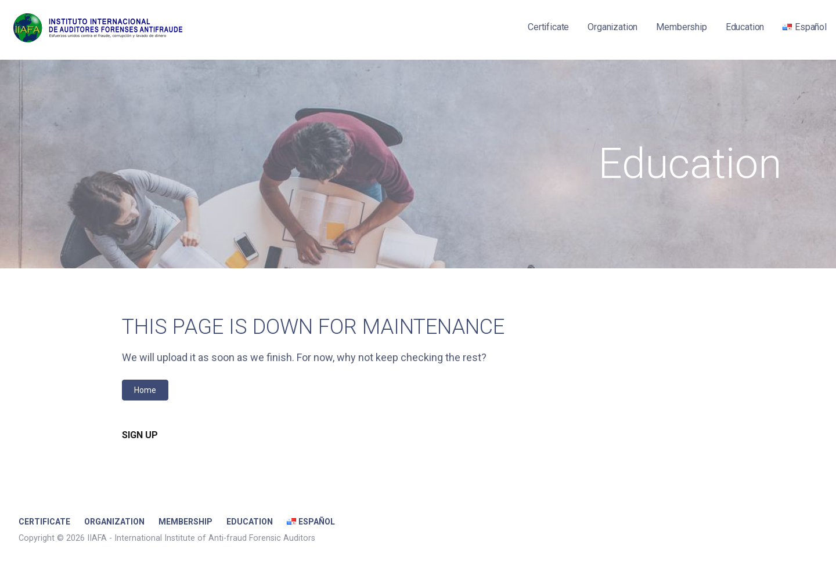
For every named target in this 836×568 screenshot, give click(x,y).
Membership (681, 26)
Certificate (548, 26)
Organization (612, 26)
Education (745, 26)
